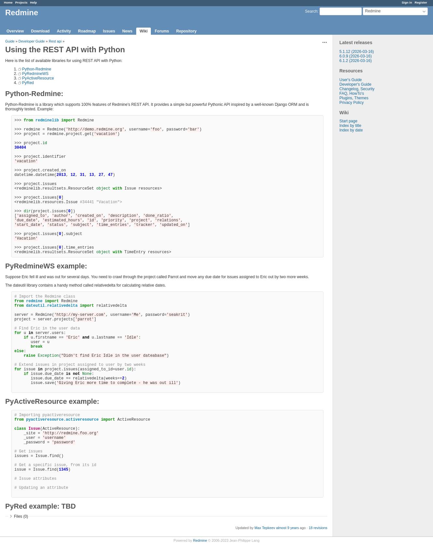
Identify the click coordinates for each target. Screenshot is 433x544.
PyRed (28, 82)
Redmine (200, 540)
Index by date (351, 130)
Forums (162, 31)
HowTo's (356, 93)
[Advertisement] (365, 234)
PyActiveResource (38, 78)
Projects (21, 2)
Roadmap (87, 31)
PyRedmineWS (35, 73)
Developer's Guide (355, 84)
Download (40, 31)
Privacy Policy (351, 102)
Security (367, 89)
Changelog (348, 89)
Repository (186, 31)
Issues (109, 31)
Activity (64, 31)
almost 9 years (287, 528)
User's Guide (350, 80)
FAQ (343, 93)
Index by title (350, 125)
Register (421, 2)
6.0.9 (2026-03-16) (355, 56)
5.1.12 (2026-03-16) (356, 51)
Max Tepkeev (265, 528)
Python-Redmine (36, 69)
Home (8, 2)
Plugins (345, 98)
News (127, 31)
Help (33, 2)
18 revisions (317, 528)
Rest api (55, 41)
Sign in (407, 2)
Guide (10, 41)
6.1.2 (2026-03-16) (355, 60)
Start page (348, 121)
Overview (15, 31)
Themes (361, 98)
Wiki (143, 31)
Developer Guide (32, 41)
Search (311, 11)
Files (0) (21, 516)
